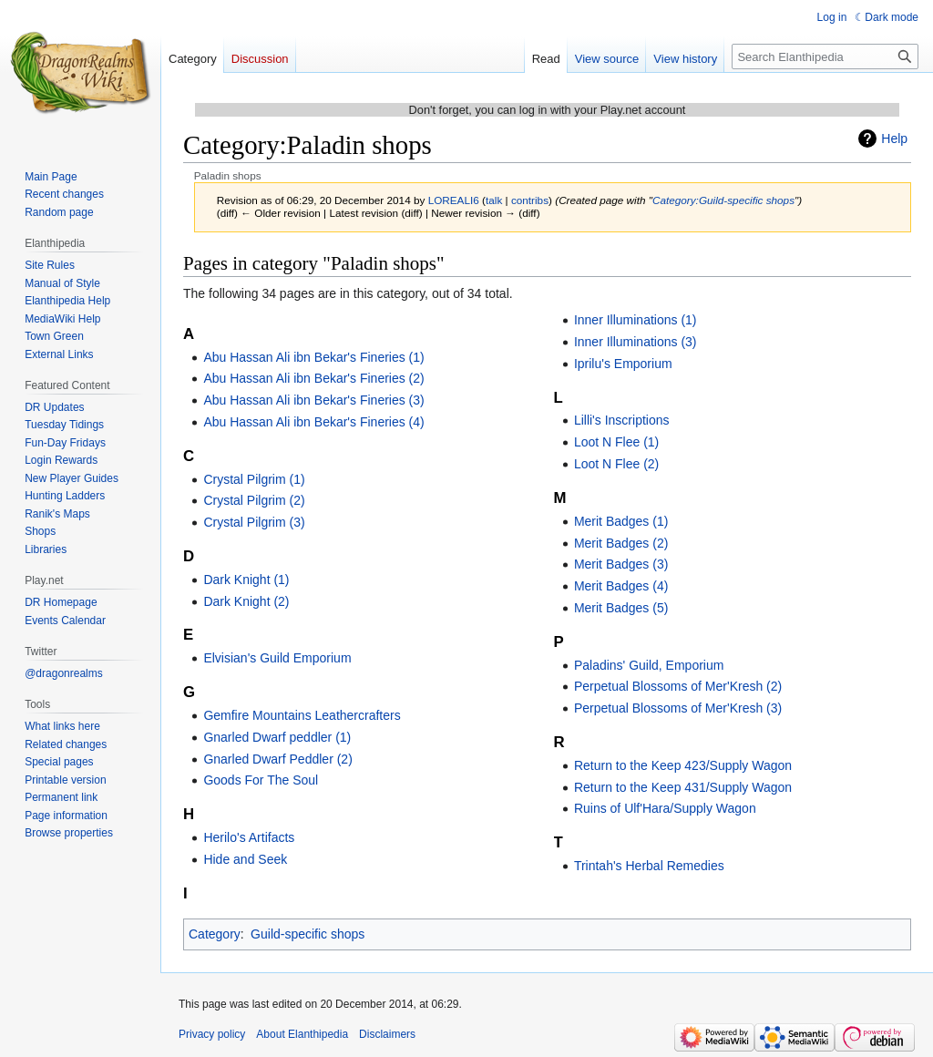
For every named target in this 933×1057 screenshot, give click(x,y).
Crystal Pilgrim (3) (253, 522)
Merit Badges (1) (621, 521)
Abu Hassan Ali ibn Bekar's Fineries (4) (313, 422)
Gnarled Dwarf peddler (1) (277, 737)
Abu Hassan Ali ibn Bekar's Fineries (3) (313, 400)
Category (215, 934)
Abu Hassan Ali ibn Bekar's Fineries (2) (313, 378)
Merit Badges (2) (621, 543)
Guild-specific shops (307, 934)
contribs (530, 200)
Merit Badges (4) (621, 586)
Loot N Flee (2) (616, 464)
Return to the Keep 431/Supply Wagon (683, 787)
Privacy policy (212, 1034)
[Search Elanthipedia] (825, 56)
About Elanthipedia (302, 1034)
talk (494, 200)
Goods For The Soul (260, 780)
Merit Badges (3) (621, 564)
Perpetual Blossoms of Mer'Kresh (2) (678, 686)
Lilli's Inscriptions (622, 420)
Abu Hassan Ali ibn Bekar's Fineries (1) (313, 357)
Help (894, 138)
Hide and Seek (245, 859)
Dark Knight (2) (246, 601)
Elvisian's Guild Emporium (277, 658)
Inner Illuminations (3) (635, 341)
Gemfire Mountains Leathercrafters (301, 715)
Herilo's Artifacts (248, 837)
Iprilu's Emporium (623, 363)
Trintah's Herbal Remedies (649, 865)
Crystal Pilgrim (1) (253, 479)
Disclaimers (387, 1034)
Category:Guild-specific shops (723, 200)
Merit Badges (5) (621, 607)
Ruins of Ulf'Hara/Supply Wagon (665, 808)
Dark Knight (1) (246, 579)
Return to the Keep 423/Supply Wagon (683, 765)
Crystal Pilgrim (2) (253, 500)
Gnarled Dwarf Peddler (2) (277, 759)
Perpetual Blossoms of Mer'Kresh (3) (678, 708)
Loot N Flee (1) (616, 442)
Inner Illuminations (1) (635, 320)
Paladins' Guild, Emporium (649, 665)
